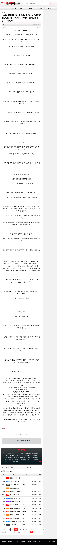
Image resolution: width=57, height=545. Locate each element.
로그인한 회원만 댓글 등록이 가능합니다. (21, 441)
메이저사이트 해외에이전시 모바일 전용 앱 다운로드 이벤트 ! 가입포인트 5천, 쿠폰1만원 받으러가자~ (13, 485)
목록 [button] (38, 27)
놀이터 (12, 467)
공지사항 (40, 541)
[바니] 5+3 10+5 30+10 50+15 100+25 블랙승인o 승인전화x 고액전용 (13, 495)
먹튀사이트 (13, 8)
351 (5, 529)
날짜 (34, 474)
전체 (3, 467)
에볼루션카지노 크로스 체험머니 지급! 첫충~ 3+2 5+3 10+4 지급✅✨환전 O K (13, 491)
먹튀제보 (40, 8)
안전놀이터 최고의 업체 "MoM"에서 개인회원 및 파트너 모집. (13, 521)
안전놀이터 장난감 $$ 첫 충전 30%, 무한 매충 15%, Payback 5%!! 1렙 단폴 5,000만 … (13, 518)
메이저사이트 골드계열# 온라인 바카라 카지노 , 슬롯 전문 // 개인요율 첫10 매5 (13, 525)
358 (31, 529)
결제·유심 (29, 467)
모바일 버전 (52, 541)
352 (9, 529)
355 (20, 529)
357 (27, 529)
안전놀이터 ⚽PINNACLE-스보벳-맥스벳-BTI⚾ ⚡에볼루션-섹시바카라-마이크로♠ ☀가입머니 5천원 (13, 501)
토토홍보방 (31, 8)
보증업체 (4, 8)
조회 (40, 474)
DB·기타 (23, 467)
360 (38, 529)
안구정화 (49, 8)
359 (34, 529)
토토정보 (22, 8)
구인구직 (17, 467)
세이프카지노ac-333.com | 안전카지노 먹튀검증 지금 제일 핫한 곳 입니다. (13, 508)
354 (16, 529)
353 (12, 529)
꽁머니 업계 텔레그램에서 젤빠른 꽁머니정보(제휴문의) (13, 488)
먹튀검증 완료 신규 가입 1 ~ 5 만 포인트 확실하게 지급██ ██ (13, 481)
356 (23, 529)
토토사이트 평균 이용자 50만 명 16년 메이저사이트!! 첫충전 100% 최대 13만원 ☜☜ (13, 498)
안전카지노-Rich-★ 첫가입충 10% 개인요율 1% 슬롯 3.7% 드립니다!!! (13, 511)
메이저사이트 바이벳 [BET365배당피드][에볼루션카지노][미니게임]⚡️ (13, 515)
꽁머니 (7, 467)
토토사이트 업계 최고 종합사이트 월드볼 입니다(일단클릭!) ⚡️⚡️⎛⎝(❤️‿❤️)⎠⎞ (13, 505)
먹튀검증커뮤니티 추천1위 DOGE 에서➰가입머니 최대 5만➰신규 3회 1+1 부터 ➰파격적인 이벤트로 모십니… (13, 478)
